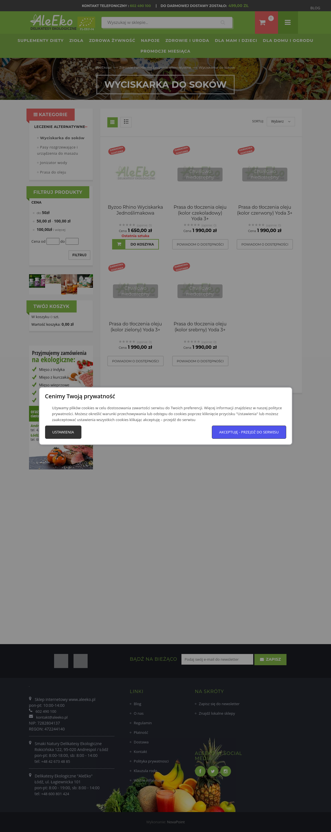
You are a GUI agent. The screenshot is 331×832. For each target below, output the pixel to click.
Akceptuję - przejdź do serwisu (249, 432)
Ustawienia (63, 432)
